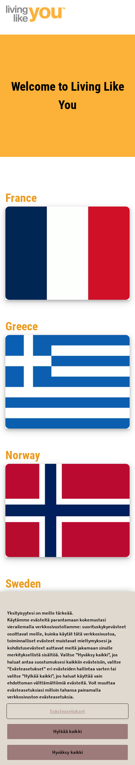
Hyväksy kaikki (67, 754)
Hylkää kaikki (67, 733)
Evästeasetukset (67, 713)
